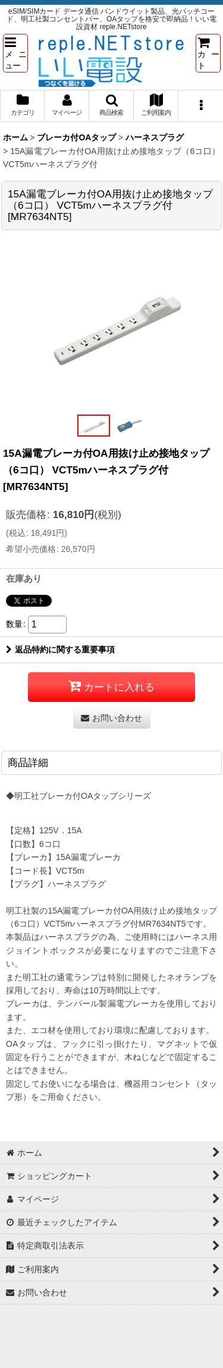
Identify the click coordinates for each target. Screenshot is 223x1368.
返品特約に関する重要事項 (60, 649)
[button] (15, 53)
